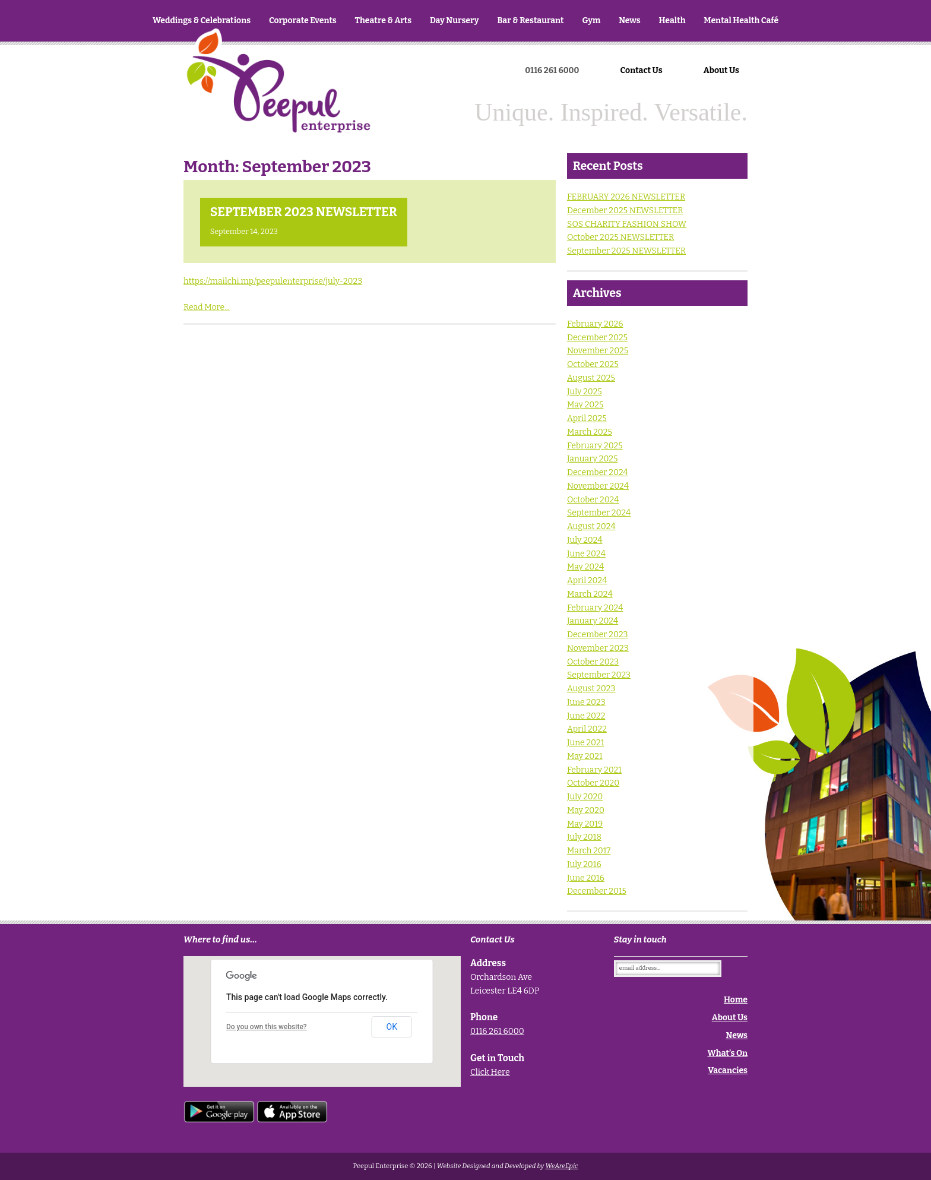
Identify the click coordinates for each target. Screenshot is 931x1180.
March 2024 (590, 594)
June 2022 (586, 716)
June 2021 (585, 743)
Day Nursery (454, 20)
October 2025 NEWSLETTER (620, 237)
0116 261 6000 (497, 1031)
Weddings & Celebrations (202, 20)
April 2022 (587, 729)
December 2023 (597, 634)
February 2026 (595, 324)
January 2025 (592, 459)
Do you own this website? (266, 1027)
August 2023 (591, 689)
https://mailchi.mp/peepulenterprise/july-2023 (272, 281)
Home (278, 101)
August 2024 (591, 526)
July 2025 (584, 392)
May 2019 (585, 824)
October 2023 (593, 662)
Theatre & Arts (383, 20)
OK (392, 1027)
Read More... (206, 307)
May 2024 (585, 567)
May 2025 (585, 405)
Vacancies (728, 1070)
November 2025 (597, 351)
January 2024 (592, 621)
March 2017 (588, 851)
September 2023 (599, 675)
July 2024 (585, 540)
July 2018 (584, 837)
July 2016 (584, 864)
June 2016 (585, 878)
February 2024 (595, 608)
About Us (721, 70)
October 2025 (593, 364)
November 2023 (598, 648)
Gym (591, 20)
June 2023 (586, 702)
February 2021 (594, 770)
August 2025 (591, 378)
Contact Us (641, 70)
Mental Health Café (741, 20)
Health (671, 20)
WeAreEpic (561, 1166)
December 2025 (597, 338)
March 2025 (589, 432)
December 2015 (596, 891)
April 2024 (587, 580)
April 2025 (587, 418)
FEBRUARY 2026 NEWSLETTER (626, 197)
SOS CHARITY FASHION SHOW (626, 224)
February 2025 (595, 446)
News (629, 20)
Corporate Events (303, 20)
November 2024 (598, 486)
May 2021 (585, 756)
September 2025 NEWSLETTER (626, 251)
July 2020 (585, 797)
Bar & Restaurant (530, 20)
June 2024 (586, 554)
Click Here (490, 1072)
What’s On (728, 1053)
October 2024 (593, 500)
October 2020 (593, 783)
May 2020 (585, 810)
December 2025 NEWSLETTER (625, 210)
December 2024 (597, 472)
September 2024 (599, 513)
